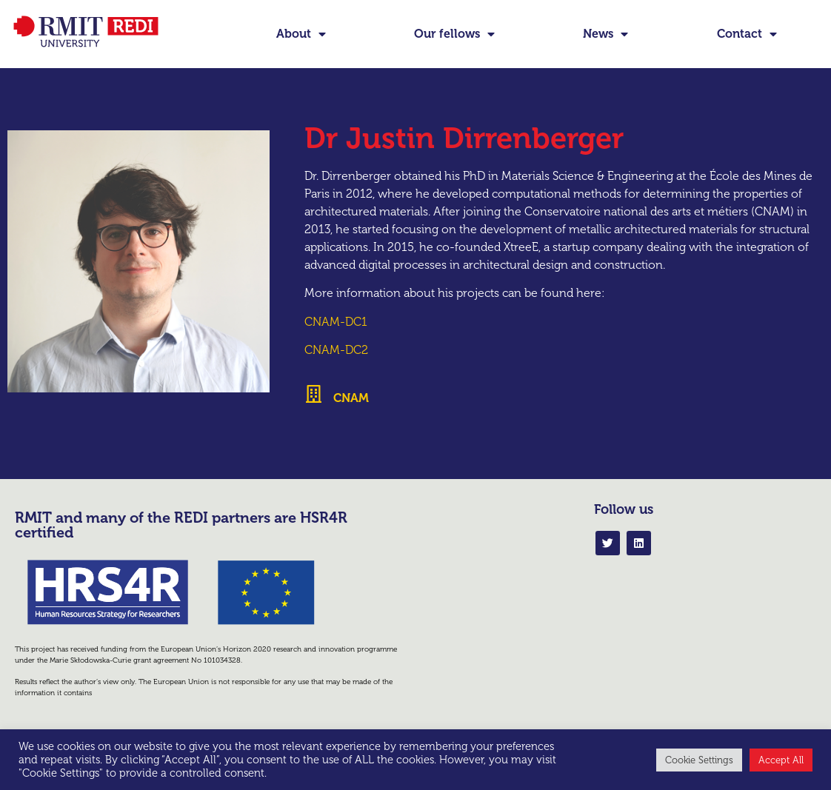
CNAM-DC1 (335, 340)
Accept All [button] (781, 760)
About (301, 34)
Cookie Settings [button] (699, 760)
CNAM (351, 416)
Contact (747, 34)
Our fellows (454, 34)
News (605, 34)
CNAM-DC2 (336, 369)
